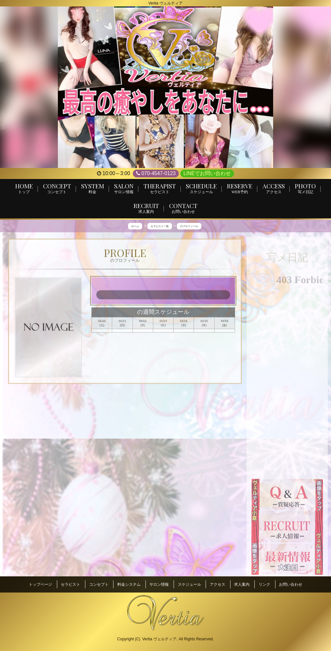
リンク (264, 585)
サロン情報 (159, 585)
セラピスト (70, 585)
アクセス (217, 585)
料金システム (129, 585)
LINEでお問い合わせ (207, 173)
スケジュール (189, 585)
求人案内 (242, 585)
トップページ (40, 585)
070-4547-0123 (156, 173)
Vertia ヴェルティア (159, 638)
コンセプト (99, 585)
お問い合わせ (290, 585)
